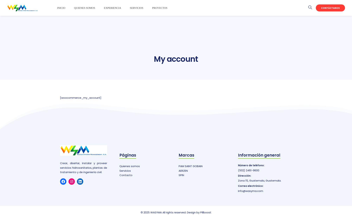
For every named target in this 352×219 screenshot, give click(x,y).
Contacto (125, 175)
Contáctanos (330, 8)
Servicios (136, 8)
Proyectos (159, 8)
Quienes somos (84, 8)
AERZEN (183, 171)
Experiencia (112, 8)
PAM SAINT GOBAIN (191, 166)
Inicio (61, 8)
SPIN (181, 175)
